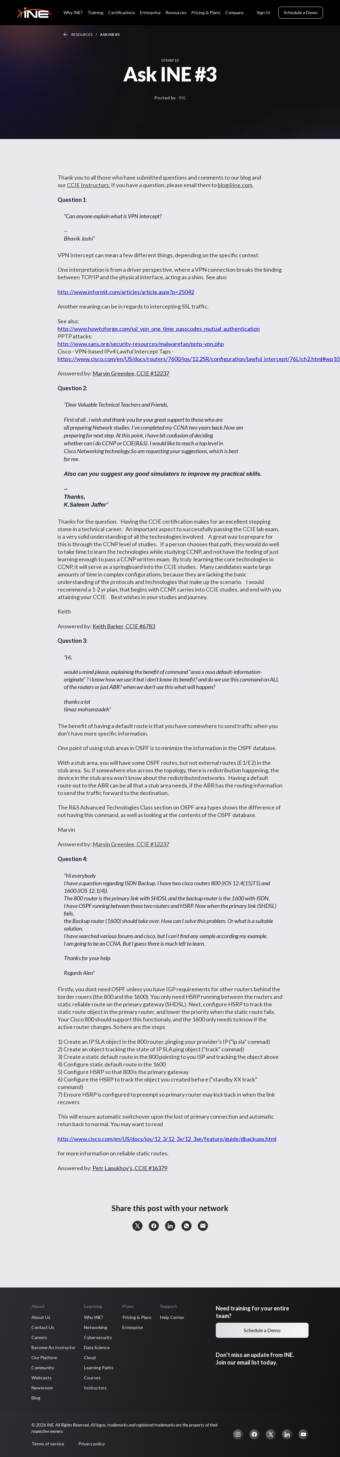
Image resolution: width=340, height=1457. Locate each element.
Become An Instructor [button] (39, 1347)
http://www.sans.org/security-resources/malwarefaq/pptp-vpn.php (126, 343)
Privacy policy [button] (77, 1443)
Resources (67, 34)
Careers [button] (25, 1337)
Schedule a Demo (301, 12)
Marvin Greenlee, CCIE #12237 (116, 373)
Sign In (263, 12)
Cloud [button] (75, 1357)
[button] (123, 1226)
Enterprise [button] (118, 1327)
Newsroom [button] (27, 1387)
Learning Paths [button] (84, 1367)
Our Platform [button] (30, 1357)
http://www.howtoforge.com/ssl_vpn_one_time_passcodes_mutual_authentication (144, 328)
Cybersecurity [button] (84, 1337)
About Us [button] (26, 1317)
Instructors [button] (81, 1387)
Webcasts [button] (27, 1377)
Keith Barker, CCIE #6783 (109, 626)
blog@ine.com (220, 184)
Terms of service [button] (33, 1443)
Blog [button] (21, 1397)
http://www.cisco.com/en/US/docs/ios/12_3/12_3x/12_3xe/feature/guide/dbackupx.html (152, 1138)
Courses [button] (78, 1377)
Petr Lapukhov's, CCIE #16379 (115, 1168)
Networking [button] (81, 1327)
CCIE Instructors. (74, 184)
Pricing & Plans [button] (122, 1317)
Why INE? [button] (79, 1317)
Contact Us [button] (28, 1327)
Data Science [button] (82, 1347)
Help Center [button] (158, 1317)
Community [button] (28, 1367)
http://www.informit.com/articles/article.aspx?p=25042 (111, 291)
